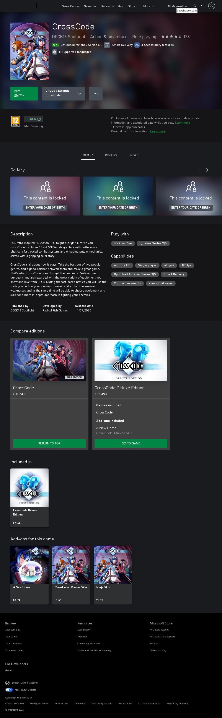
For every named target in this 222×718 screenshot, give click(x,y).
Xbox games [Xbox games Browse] (11, 636)
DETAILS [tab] (88, 155)
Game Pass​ (69, 6)
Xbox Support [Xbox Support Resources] (84, 629)
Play (120, 6)
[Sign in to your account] (211, 6)
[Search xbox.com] (194, 5)
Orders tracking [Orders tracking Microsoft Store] (158, 650)
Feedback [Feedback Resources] (82, 636)
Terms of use (61, 703)
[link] (29, 497)
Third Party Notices (102, 703)
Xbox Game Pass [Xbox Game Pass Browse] (14, 643)
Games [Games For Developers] (9, 670)
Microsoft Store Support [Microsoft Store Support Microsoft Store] (162, 636)
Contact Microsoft (14, 703)
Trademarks (79, 703)
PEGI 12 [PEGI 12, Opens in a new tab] (33, 119)
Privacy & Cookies (39, 703)
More (146, 6)
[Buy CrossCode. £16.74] (24, 93)
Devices (105, 6)
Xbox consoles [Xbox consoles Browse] (12, 629)
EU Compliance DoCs (149, 703)
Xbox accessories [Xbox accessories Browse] (14, 650)
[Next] (207, 170)
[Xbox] (49, 6)
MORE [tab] (134, 155)
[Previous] (198, 170)
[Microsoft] (20, 6)
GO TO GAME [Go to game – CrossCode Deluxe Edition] (131, 443)
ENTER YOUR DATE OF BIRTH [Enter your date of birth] (45, 207)
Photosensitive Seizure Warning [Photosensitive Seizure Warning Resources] (94, 650)
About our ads (125, 703)
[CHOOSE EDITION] (63, 93)
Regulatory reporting (177, 703)
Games (88, 6)
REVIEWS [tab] (111, 155)
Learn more (182, 122)
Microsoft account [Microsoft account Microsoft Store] (159, 629)
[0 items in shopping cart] (202, 5)
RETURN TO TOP (49, 443)
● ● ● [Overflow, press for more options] (96, 93)
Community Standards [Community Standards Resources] (89, 643)
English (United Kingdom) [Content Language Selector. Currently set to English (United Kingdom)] (25, 682)
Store (131, 6)
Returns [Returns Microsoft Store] (154, 643)
